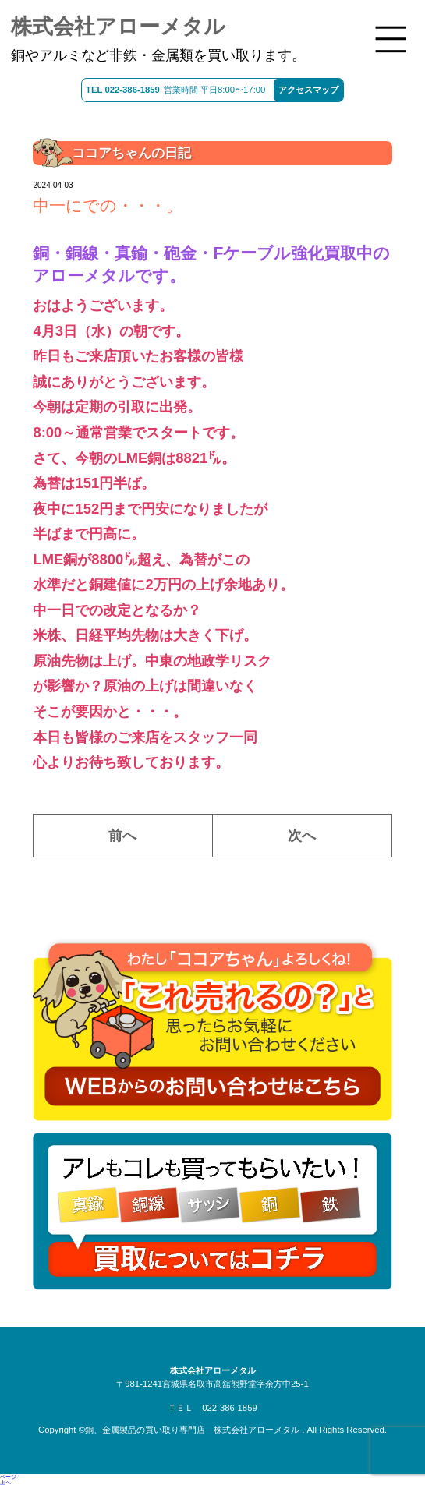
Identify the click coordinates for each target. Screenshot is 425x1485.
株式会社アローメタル (118, 26)
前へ (122, 835)
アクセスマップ (308, 89)
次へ (302, 835)
